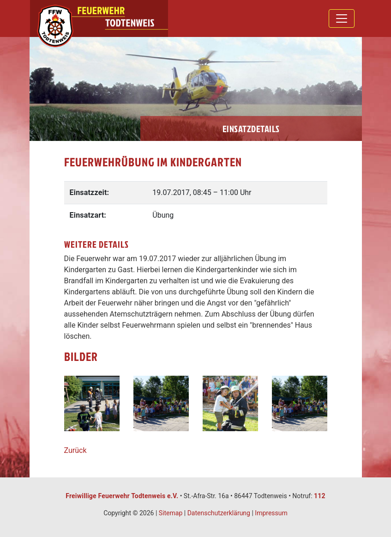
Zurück (75, 450)
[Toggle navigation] (342, 18)
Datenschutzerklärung (218, 513)
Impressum (271, 513)
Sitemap (170, 513)
